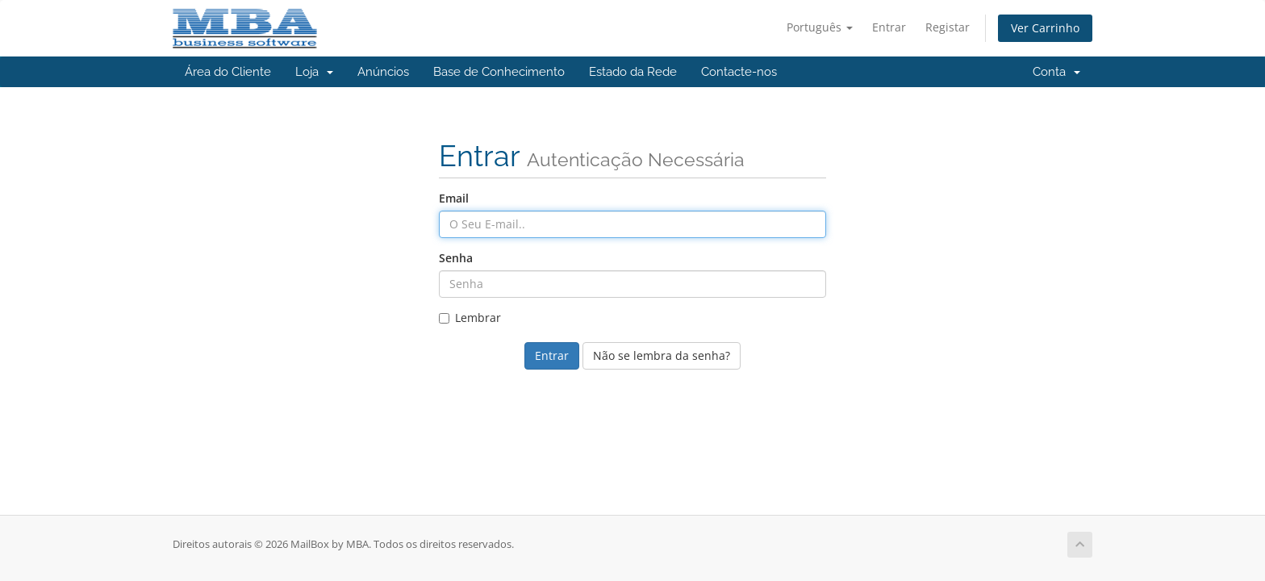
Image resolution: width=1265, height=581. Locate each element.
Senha (456, 257)
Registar (947, 27)
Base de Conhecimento (499, 72)
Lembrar (470, 317)
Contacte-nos (739, 72)
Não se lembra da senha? (661, 355)
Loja (314, 72)
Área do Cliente (228, 72)
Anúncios (383, 72)
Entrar (889, 27)
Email (454, 198)
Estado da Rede (633, 72)
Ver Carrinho (1045, 28)
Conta (1056, 72)
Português (820, 27)
